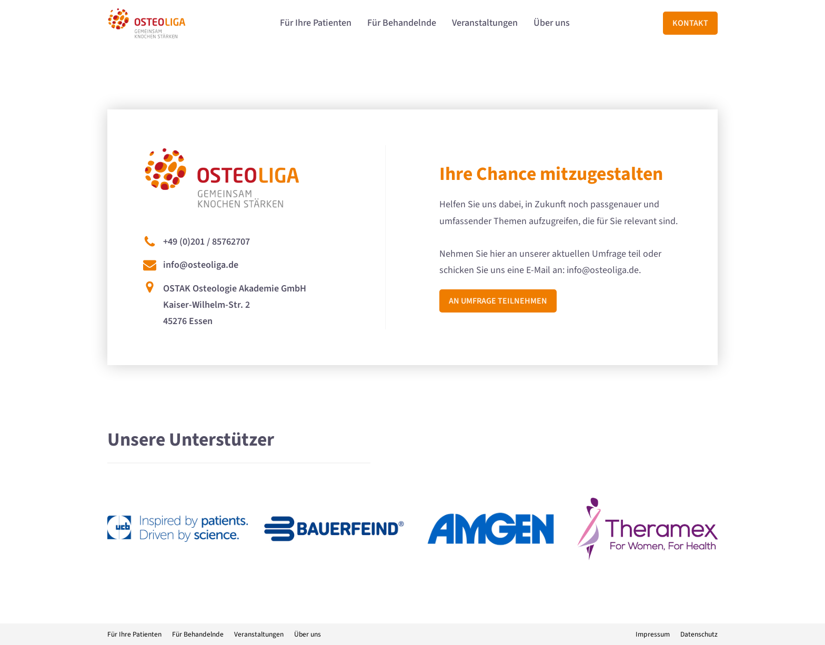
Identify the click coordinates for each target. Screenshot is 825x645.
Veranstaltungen (485, 22)
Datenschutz (699, 634)
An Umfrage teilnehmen (498, 301)
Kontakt (690, 23)
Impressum (653, 634)
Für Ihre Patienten (315, 22)
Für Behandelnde (401, 22)
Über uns (552, 22)
